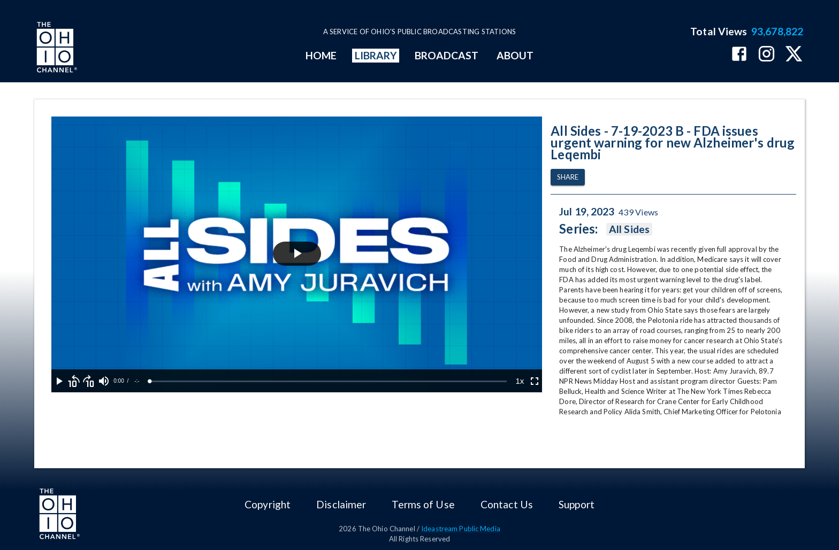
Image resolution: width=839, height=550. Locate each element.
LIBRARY (376, 55)
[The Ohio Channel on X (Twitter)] (793, 54)
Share (568, 177)
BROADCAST (447, 55)
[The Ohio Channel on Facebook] (739, 54)
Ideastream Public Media (460, 528)
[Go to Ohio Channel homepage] (55, 49)
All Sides (629, 229)
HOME (321, 55)
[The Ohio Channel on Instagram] (766, 54)
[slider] (328, 381)
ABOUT (515, 55)
